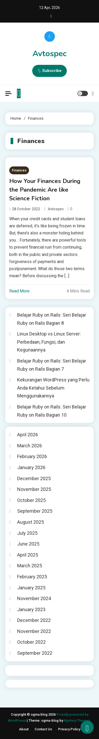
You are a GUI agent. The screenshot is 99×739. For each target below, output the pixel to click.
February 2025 (32, 576)
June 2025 (28, 544)
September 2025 (34, 511)
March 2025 (29, 565)
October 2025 (31, 500)
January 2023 (31, 609)
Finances (19, 170)
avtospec (56, 209)
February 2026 (32, 456)
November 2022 (34, 631)
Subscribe (49, 71)
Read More (19, 291)
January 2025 (31, 587)
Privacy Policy (69, 729)
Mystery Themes (77, 720)
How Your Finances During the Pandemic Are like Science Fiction (44, 189)
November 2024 (34, 598)
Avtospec (49, 53)
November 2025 (34, 489)
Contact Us (43, 729)
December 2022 (34, 620)
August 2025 (30, 522)
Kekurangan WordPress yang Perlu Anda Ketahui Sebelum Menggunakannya (53, 388)
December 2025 (34, 478)
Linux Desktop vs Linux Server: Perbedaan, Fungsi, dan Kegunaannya (49, 342)
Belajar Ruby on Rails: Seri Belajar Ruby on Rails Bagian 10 (51, 411)
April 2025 (27, 555)
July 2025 (27, 533)
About (24, 729)
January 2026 (31, 467)
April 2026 (27, 434)
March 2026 (29, 445)
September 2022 (34, 653)
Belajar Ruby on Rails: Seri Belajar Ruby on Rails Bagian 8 (51, 319)
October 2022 (31, 642)
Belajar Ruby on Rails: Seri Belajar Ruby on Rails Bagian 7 (51, 365)
